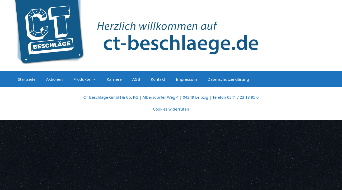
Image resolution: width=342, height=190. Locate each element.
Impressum (186, 79)
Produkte (87, 79)
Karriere (114, 79)
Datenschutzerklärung (228, 79)
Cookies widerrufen (171, 109)
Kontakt (158, 79)
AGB (136, 79)
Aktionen (54, 79)
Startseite (27, 79)
